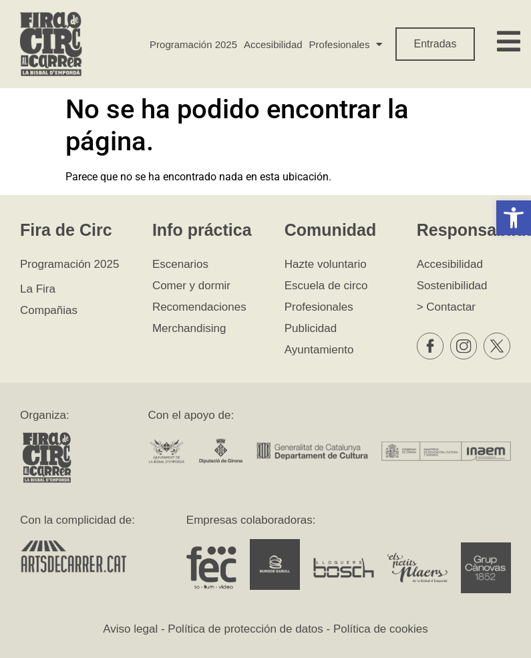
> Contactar (446, 307)
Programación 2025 (193, 44)
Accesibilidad (273, 44)
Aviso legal (130, 629)
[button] (513, 217)
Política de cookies (380, 629)
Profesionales (346, 44)
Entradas (434, 43)
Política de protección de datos (245, 629)
